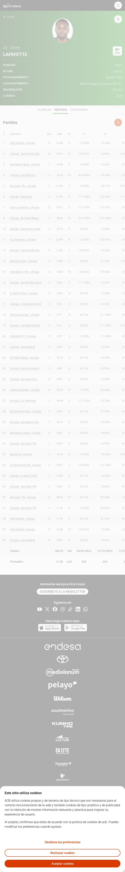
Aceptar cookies (62, 863)
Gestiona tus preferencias (62, 842)
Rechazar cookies (62, 853)
